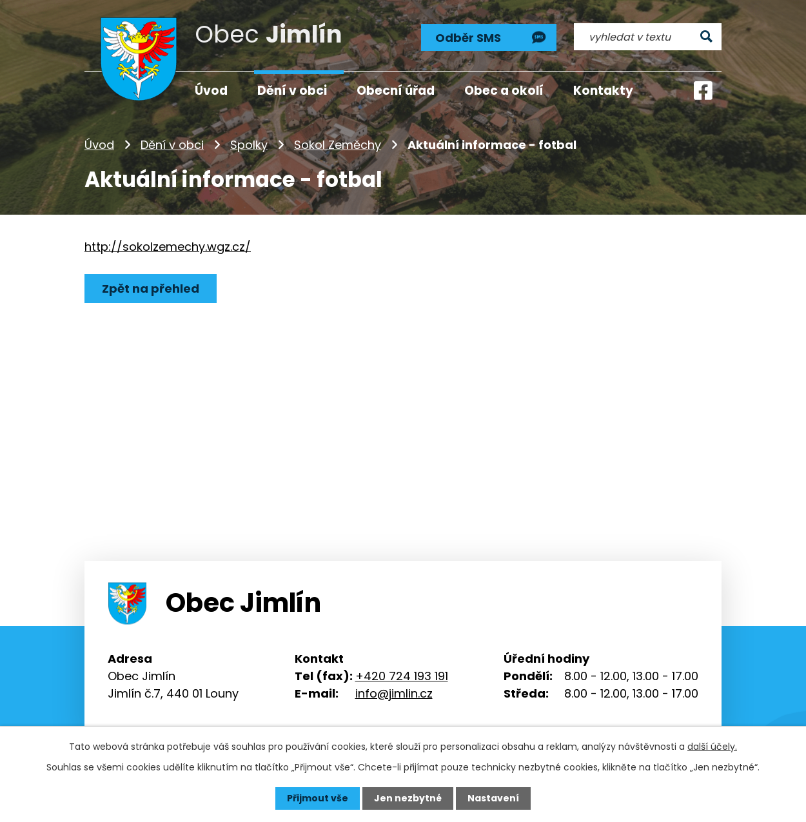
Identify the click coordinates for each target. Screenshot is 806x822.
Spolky (249, 145)
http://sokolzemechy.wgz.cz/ (167, 247)
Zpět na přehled (150, 288)
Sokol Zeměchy (337, 145)
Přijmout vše (317, 798)
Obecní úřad (396, 90)
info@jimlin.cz (394, 693)
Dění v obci (172, 145)
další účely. (712, 746)
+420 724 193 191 (401, 676)
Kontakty (603, 90)
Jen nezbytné (408, 798)
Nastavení (493, 798)
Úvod (99, 145)
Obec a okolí (504, 90)
